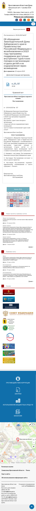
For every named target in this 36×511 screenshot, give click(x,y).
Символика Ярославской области (13, 470)
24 (21, 202)
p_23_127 (16, 84)
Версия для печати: (19, 29)
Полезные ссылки (7, 467)
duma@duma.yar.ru (9, 491)
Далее (31, 247)
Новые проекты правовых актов (16, 214)
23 (18, 202)
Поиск (28, 470)
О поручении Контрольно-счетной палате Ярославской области (18, 220)
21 (11, 202)
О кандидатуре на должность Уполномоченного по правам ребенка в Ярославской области (16, 267)
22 (14, 202)
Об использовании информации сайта (14, 478)
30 (18, 205)
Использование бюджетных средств (18, 405)
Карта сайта (6, 474)
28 (11, 205)
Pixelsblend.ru (30, 486)
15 (14, 200)
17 (21, 200)
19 (27, 200)
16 (18, 200)
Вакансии (18, 416)
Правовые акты (11, 252)
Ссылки (8, 286)
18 (24, 200)
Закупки (18, 394)
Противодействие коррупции (18, 383)
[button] (31, 506)
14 (11, 200)
